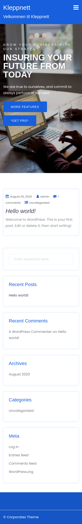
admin (44, 197)
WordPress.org (21, 471)
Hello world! (21, 211)
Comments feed (23, 463)
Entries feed (19, 455)
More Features (25, 106)
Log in (14, 446)
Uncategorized (39, 203)
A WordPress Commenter (30, 331)
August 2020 (19, 374)
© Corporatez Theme (21, 517)
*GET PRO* (20, 120)
